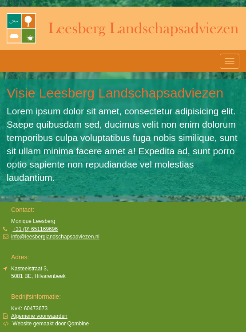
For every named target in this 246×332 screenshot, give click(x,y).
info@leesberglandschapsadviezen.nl (55, 237)
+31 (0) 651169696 (35, 229)
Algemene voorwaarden (39, 316)
